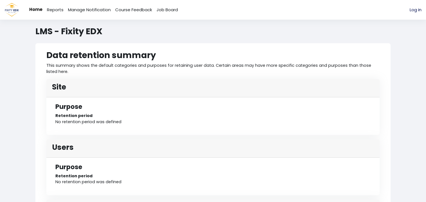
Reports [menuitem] (55, 10)
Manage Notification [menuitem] (89, 10)
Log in (416, 10)
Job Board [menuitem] (167, 10)
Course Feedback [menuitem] (133, 10)
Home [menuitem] (35, 9)
